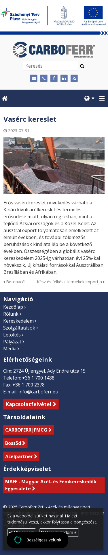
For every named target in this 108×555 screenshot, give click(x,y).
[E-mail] (34, 78)
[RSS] (74, 78)
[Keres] (82, 65)
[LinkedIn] (64, 78)
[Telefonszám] (44, 78)
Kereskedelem (18, 321)
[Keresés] (50, 66)
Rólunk (10, 314)
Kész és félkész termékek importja (71, 281)
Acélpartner (19, 456)
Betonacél (14, 281)
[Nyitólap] (54, 50)
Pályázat (12, 341)
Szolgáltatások (19, 328)
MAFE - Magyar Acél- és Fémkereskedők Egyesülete (50, 485)
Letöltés (12, 335)
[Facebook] (54, 78)
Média (9, 348)
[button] (102, 98)
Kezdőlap (13, 307)
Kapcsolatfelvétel (28, 404)
